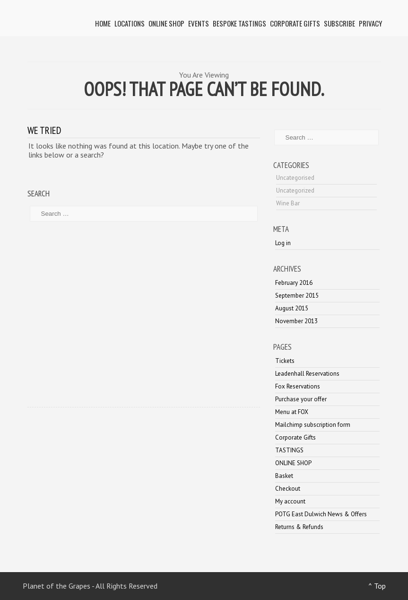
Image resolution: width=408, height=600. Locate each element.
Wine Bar (288, 203)
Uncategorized (295, 190)
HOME (103, 23)
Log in (283, 243)
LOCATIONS (129, 23)
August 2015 (291, 308)
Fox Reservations (297, 386)
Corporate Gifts (295, 23)
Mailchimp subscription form (312, 425)
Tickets (285, 361)
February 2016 (294, 283)
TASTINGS (289, 450)
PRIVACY (370, 23)
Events (198, 23)
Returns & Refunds (299, 527)
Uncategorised (295, 178)
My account (290, 501)
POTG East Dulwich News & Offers (321, 514)
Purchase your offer (301, 399)
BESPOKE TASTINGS (239, 23)
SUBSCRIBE (339, 23)
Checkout (287, 489)
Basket (284, 476)
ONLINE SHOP (166, 23)
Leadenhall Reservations (307, 374)
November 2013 (296, 321)
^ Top (377, 586)
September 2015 (297, 295)
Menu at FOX (291, 412)
